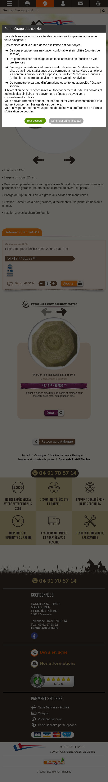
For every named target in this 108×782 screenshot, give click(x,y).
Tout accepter (35, 120)
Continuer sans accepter (66, 120)
